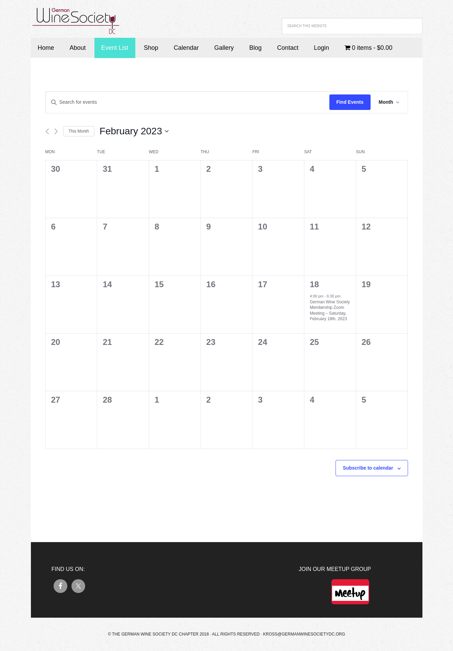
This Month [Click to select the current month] (79, 131)
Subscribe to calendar (368, 468)
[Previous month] (47, 131)
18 (314, 284)
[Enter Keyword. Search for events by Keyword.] (188, 102)
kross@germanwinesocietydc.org (304, 634)
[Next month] (56, 131)
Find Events (349, 102)
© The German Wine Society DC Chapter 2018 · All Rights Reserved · (185, 634)
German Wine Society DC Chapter (75, 17)
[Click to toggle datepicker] (134, 131)
